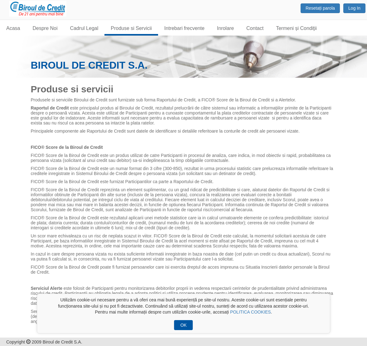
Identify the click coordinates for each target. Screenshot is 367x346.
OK (183, 325)
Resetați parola (320, 8)
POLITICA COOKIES (250, 311)
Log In (354, 8)
